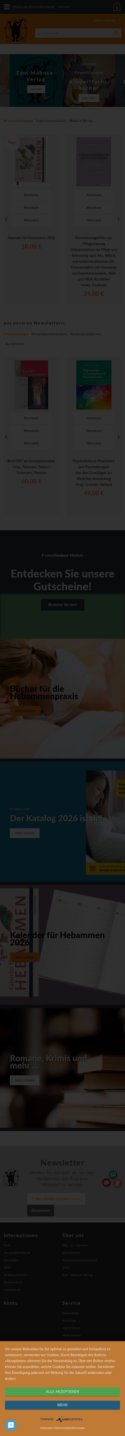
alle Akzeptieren (62, 1391)
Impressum (46, 1428)
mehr (62, 1405)
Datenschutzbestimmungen (70, 1428)
